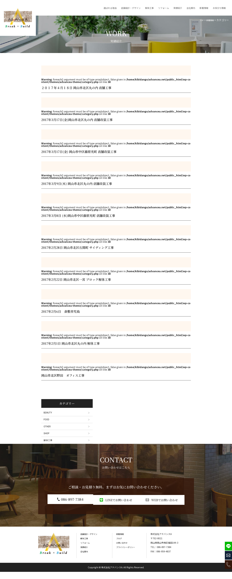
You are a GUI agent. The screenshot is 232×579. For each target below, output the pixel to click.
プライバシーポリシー (127, 554)
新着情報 (204, 8)
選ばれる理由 (110, 8)
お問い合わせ (122, 550)
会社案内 (191, 8)
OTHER (48, 429)
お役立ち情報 (219, 8)
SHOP (47, 437)
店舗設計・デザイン (131, 8)
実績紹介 (177, 8)
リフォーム (163, 8)
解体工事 (149, 8)
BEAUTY (48, 413)
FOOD (47, 421)
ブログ (119, 545)
